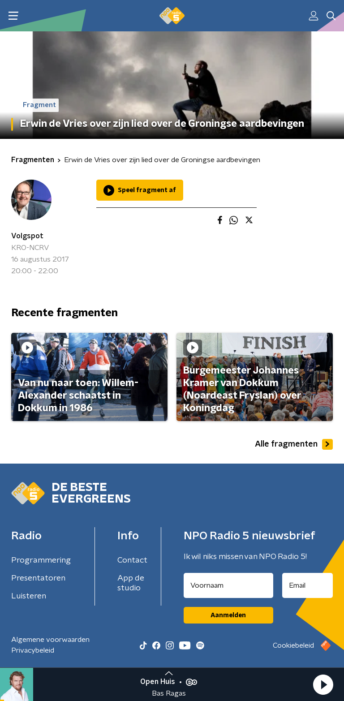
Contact (132, 560)
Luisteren (28, 596)
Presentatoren (38, 578)
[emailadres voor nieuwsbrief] (307, 585)
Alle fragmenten (294, 444)
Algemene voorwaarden (50, 639)
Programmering (41, 560)
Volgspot (27, 236)
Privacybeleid (32, 650)
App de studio (130, 583)
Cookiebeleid (293, 645)
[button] (323, 684)
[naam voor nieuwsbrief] (228, 585)
